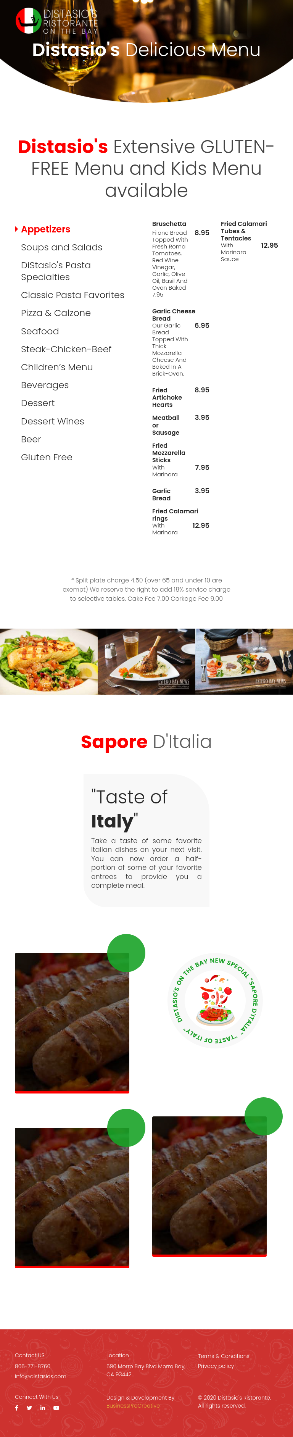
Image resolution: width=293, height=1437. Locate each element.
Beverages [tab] (45, 385)
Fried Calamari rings (175, 515)
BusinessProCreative (133, 1406)
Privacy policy (216, 1366)
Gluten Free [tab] (46, 457)
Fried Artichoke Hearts (167, 398)
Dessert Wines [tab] (52, 421)
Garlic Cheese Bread (173, 315)
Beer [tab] (31, 439)
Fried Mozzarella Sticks (168, 453)
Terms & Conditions (224, 1356)
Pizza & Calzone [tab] (56, 312)
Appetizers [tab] (46, 229)
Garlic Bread (161, 494)
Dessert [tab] (38, 403)
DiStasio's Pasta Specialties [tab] (56, 271)
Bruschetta (169, 223)
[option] (49, 662)
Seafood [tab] (40, 331)
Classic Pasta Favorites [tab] (72, 295)
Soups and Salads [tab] (62, 247)
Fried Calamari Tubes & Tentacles (244, 231)
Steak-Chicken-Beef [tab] (66, 349)
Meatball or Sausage (166, 425)
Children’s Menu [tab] (57, 367)
